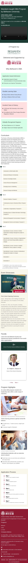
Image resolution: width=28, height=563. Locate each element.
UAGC (2, 527)
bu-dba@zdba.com (10, 556)
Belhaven (3, 525)
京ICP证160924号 (15, 562)
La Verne (3, 529)
